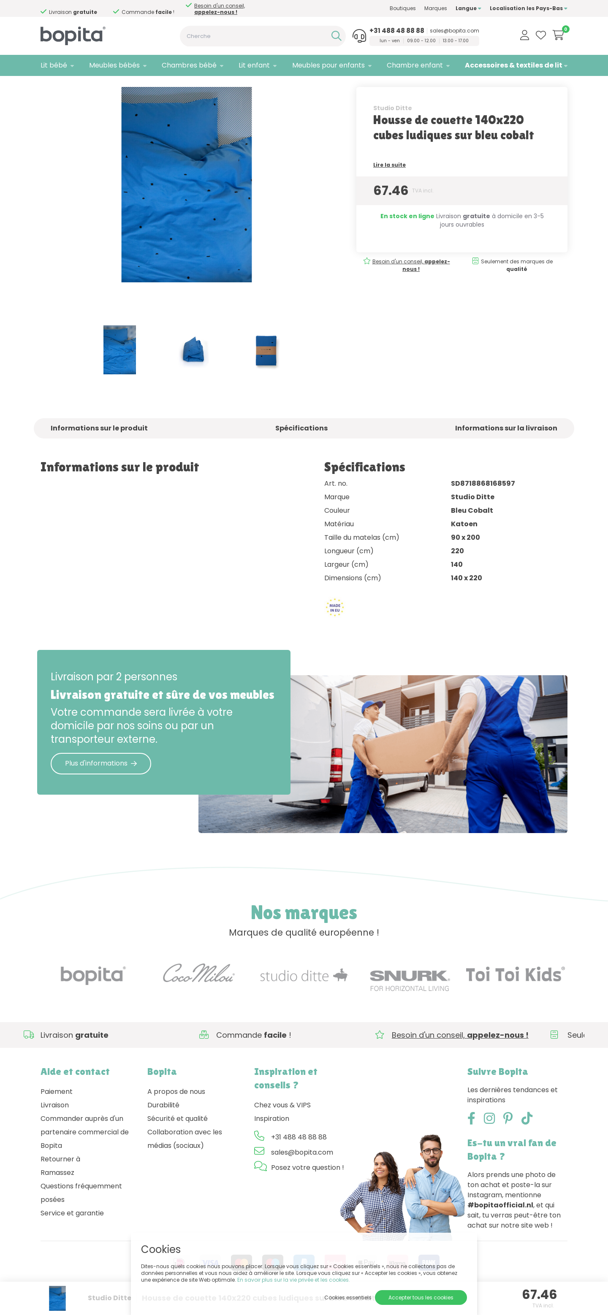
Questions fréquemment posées (81, 1210)
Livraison (55, 1122)
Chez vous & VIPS (282, 1122)
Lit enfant (254, 65)
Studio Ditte (392, 125)
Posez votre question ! (307, 1185)
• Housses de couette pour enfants (195, 86)
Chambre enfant (415, 65)
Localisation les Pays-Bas (528, 8)
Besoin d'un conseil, (81, 9)
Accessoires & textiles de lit (513, 65)
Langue (468, 8)
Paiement (57, 1109)
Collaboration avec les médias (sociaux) (184, 1156)
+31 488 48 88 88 (396, 30)
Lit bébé (54, 65)
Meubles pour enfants (328, 65)
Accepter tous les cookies (420, 1297)
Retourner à (60, 1176)
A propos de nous (176, 1109)
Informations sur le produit (99, 446)
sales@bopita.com (454, 30)
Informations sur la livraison (506, 446)
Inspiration (271, 1136)
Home (49, 86)
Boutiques (403, 8)
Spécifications (301, 446)
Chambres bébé (189, 65)
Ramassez (57, 1190)
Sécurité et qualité (177, 1136)
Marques (435, 8)
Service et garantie (72, 1230)
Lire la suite (389, 182)
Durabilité (163, 1122)
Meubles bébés (114, 65)
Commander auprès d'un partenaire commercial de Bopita (85, 1149)
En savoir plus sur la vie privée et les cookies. (293, 1279)
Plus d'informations (101, 780)
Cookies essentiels (348, 1297)
